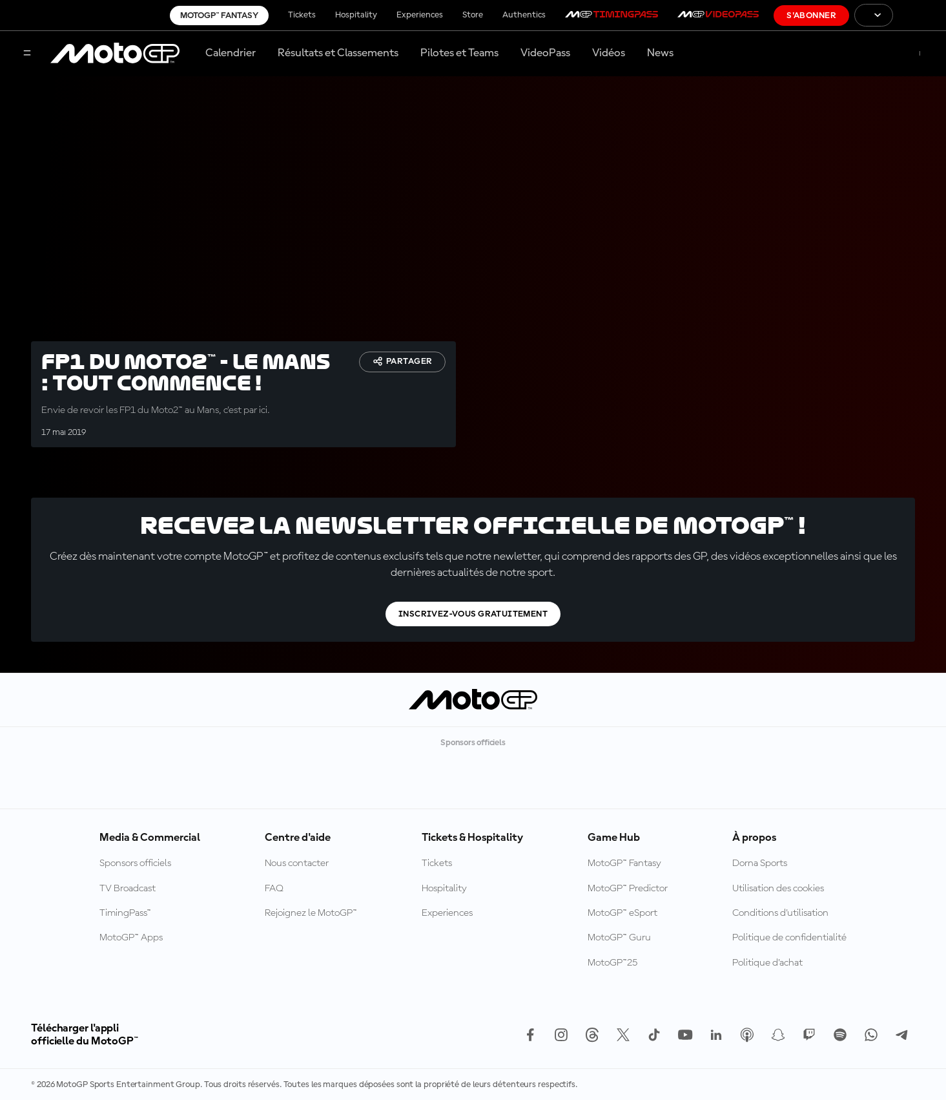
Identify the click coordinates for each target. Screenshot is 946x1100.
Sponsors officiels (135, 863)
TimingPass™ (125, 913)
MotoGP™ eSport (622, 913)
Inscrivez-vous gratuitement (473, 614)
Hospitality (356, 14)
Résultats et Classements (338, 53)
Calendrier (230, 53)
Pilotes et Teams (459, 53)
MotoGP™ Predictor (628, 888)
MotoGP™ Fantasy (219, 15)
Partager (402, 361)
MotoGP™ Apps (131, 938)
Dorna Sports (759, 863)
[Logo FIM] (919, 15)
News (660, 53)
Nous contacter (297, 863)
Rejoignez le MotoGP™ (311, 913)
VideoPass (545, 53)
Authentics (524, 14)
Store (472, 14)
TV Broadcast (127, 888)
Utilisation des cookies (778, 888)
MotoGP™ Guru (619, 938)
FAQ (274, 888)
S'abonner (811, 15)
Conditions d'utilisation (780, 913)
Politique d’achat (767, 963)
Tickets (302, 14)
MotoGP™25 (612, 963)
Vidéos (608, 53)
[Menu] (27, 54)
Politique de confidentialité (789, 938)
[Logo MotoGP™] (114, 54)
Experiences (419, 14)
